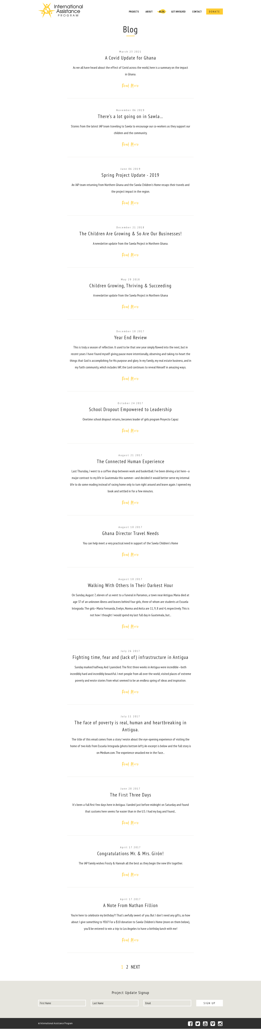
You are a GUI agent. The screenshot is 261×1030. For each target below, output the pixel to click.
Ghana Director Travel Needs (130, 534)
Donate (214, 11)
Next (135, 968)
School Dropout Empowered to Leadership (130, 410)
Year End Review (130, 338)
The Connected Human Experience (130, 462)
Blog (162, 11)
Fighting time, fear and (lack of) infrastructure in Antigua (130, 658)
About (149, 11)
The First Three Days (130, 796)
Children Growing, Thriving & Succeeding (130, 286)
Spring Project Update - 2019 (130, 175)
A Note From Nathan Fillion (130, 906)
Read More (130, 85)
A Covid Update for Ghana (130, 57)
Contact (197, 11)
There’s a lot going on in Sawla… (130, 116)
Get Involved (178, 11)
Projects (134, 11)
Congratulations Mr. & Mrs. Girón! (130, 854)
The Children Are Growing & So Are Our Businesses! (130, 233)
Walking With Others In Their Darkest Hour (130, 586)
